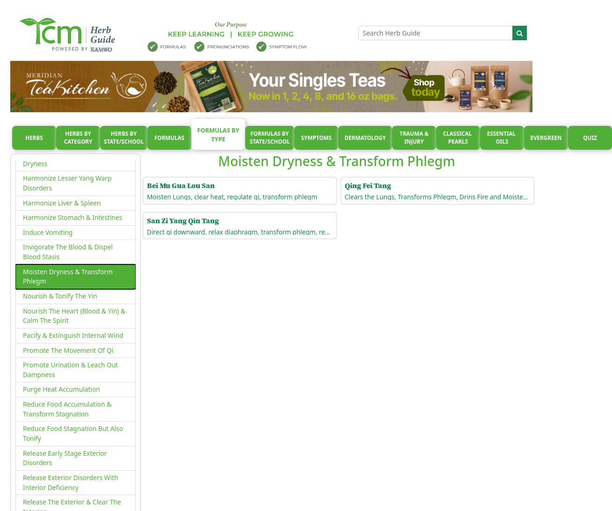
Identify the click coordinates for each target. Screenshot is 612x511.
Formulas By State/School (270, 138)
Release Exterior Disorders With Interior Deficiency (70, 482)
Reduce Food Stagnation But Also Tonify (73, 433)
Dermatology (365, 137)
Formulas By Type (218, 134)
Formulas (169, 137)
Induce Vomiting (48, 232)
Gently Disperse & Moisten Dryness (63, 158)
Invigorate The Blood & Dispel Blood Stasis (68, 251)
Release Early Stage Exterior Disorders (65, 458)
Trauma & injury (414, 138)
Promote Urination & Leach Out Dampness (70, 369)
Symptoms (316, 137)
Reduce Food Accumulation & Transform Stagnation (67, 409)
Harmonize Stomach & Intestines (72, 217)
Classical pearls (458, 138)
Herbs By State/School (124, 138)
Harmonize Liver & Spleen (62, 202)
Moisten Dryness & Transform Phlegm (68, 276)
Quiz (590, 137)
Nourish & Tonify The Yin (60, 296)
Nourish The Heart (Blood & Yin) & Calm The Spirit (74, 316)
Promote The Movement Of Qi (68, 350)
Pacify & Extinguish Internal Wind (73, 335)
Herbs (34, 137)
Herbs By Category (78, 138)
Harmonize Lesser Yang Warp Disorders (67, 183)
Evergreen (546, 137)
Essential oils (502, 138)
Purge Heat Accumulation (61, 389)
